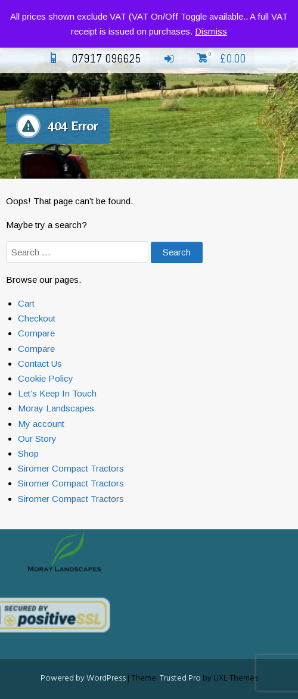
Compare (36, 333)
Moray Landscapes (56, 408)
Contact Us (40, 363)
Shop (28, 453)
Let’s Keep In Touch (57, 393)
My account (41, 424)
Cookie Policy (45, 378)
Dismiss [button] (211, 31)
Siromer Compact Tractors (71, 468)
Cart (26, 303)
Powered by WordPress (83, 678)
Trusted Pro (180, 678)
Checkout (36, 318)
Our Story (37, 438)
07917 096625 (92, 58)
